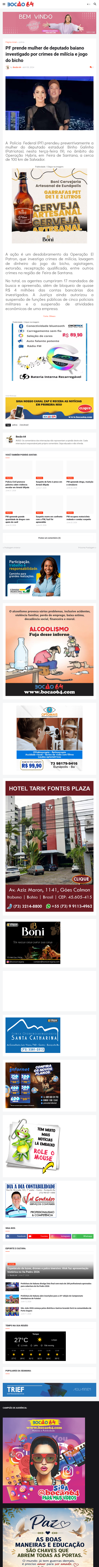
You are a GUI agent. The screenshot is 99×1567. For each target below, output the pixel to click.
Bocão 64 (21, 436)
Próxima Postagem (86, 548)
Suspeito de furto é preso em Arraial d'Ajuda (49, 483)
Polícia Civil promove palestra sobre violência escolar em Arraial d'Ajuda (17, 485)
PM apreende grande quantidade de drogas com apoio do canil (17, 519)
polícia (21, 42)
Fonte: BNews (49, 316)
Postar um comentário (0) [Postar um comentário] (49, 538)
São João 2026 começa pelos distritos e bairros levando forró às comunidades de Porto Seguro (56, 1309)
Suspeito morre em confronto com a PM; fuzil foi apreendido (49, 519)
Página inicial (11, 42)
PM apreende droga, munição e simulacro (80, 483)
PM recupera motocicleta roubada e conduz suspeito (79, 518)
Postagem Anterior (12, 548)
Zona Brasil (24, 425)
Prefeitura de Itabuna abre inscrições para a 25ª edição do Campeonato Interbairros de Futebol (52, 1297)
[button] (4, 4)
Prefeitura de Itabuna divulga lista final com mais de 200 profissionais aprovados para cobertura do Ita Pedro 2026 (56, 1284)
